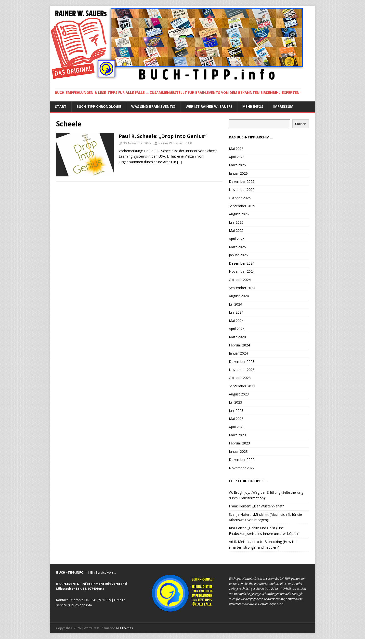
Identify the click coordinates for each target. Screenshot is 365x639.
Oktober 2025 (240, 198)
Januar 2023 (238, 451)
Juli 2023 (235, 402)
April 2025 (237, 238)
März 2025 (237, 247)
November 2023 (242, 369)
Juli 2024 (235, 304)
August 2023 (239, 394)
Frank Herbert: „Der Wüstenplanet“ (256, 506)
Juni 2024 (236, 312)
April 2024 (237, 328)
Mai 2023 (236, 418)
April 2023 (237, 427)
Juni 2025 (236, 222)
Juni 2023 (236, 410)
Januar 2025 (238, 255)
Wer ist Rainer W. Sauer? (209, 106)
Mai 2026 (236, 148)
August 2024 (239, 296)
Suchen (300, 124)
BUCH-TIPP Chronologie (99, 106)
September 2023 (242, 386)
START (60, 106)
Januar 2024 (238, 353)
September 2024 (242, 287)
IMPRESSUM (283, 106)
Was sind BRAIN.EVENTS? (153, 106)
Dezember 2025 (241, 181)
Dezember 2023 (241, 361)
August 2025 (239, 214)
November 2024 (242, 271)
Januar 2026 (238, 173)
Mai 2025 (236, 230)
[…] (179, 162)
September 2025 (242, 206)
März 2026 (237, 165)
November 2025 (242, 189)
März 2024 (237, 336)
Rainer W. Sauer (170, 143)
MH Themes (124, 628)
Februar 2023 (239, 443)
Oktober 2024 (240, 279)
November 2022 (242, 468)
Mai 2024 (236, 320)
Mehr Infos (252, 106)
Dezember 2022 (241, 459)
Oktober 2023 (240, 377)
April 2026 (237, 157)
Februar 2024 (239, 345)
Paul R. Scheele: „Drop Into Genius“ (163, 136)
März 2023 (237, 435)
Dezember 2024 (241, 263)
